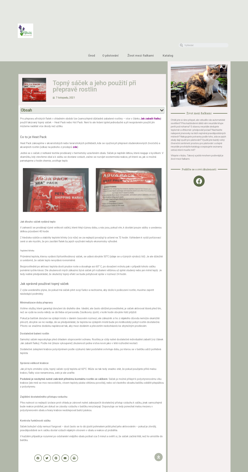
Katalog (169, 55)
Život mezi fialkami (141, 55)
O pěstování (111, 55)
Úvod (91, 55)
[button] (38, 458)
